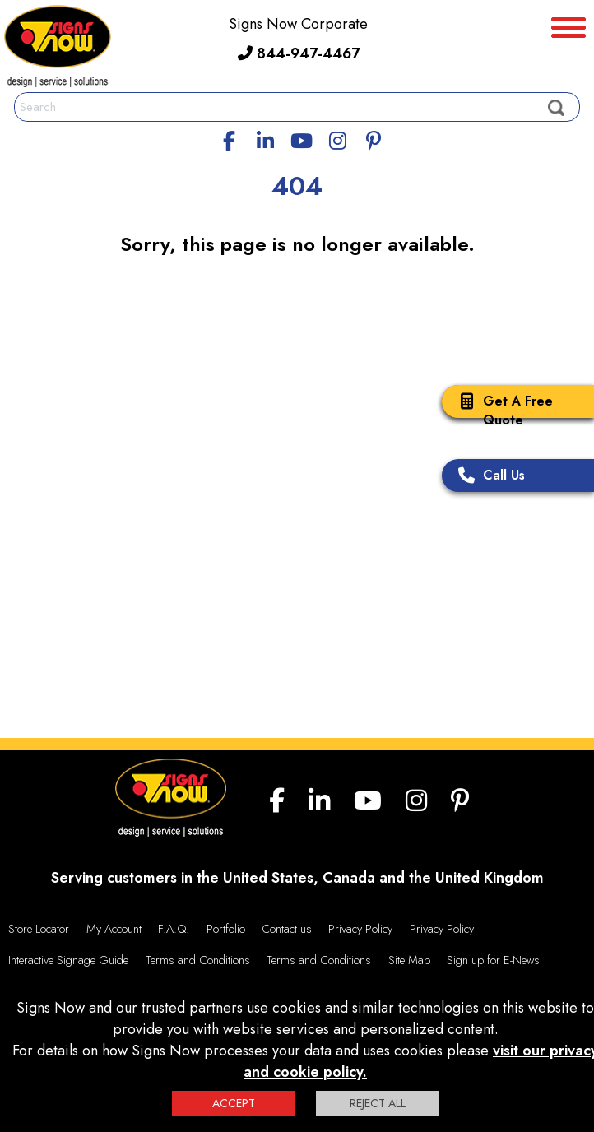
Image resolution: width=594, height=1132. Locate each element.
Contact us (287, 929)
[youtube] (301, 138)
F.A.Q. (173, 929)
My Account (114, 929)
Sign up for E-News (493, 960)
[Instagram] (337, 138)
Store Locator (38, 929)
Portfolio (226, 929)
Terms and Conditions (198, 960)
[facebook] (229, 138)
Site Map (409, 960)
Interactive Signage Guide (68, 960)
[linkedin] (265, 138)
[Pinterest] (373, 138)
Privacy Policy (360, 929)
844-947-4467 (299, 53)
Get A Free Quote (501, 410)
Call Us (487, 477)
